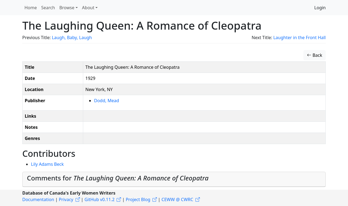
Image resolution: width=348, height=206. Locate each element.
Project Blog (138, 199)
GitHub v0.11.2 (100, 199)
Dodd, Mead (106, 101)
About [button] (88, 8)
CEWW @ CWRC (177, 199)
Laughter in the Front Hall (299, 37)
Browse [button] (66, 8)
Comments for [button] (118, 177)
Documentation (38, 199)
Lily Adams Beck (47, 164)
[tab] (174, 179)
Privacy (66, 199)
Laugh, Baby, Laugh (72, 37)
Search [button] (48, 8)
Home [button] (30, 8)
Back (314, 55)
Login (320, 8)
